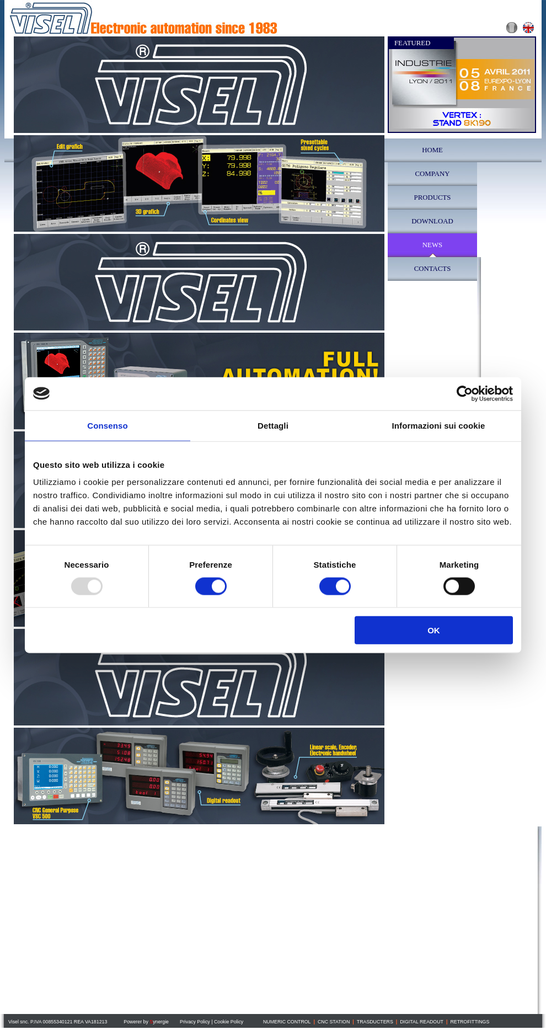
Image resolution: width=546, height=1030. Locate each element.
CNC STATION (334, 1021)
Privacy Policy (195, 1021)
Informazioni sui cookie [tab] (438, 425)
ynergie (159, 1021)
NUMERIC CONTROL (287, 1021)
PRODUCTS (432, 197)
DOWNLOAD (432, 221)
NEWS (432, 245)
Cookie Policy (228, 1021)
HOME (432, 150)
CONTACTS (432, 269)
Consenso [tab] (107, 425)
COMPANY (432, 174)
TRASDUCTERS (375, 1021)
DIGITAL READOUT (421, 1021)
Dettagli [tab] (273, 425)
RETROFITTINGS (469, 1021)
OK (433, 630)
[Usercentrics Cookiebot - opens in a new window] (464, 393)
